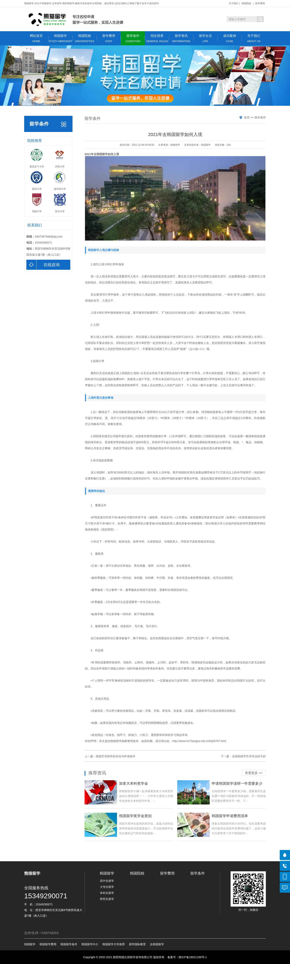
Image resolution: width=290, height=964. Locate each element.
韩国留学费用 (47, 944)
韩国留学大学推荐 (113, 944)
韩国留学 (60, 38)
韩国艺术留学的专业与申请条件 (115, 756)
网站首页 (36, 38)
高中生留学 (107, 880)
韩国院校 (246, 3)
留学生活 (205, 38)
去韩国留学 (157, 944)
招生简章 (157, 38)
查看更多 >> (253, 773)
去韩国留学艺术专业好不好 (249, 756)
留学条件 (133, 38)
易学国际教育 (137, 944)
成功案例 (230, 38)
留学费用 (260, 3)
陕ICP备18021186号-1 (193, 957)
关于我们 (233, 3)
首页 (247, 117)
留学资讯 (181, 38)
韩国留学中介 (89, 944)
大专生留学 (107, 886)
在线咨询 (43, 265)
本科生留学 (107, 892)
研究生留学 (107, 899)
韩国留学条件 (68, 944)
